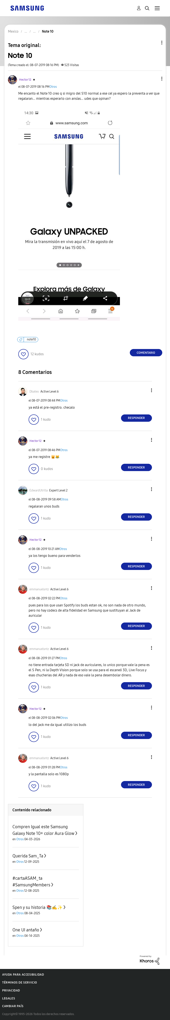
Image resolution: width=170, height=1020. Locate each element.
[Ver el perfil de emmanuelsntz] (39, 589)
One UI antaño (25, 929)
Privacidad (11, 990)
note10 (31, 339)
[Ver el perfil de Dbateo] (34, 391)
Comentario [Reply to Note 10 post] (146, 353)
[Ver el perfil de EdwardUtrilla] (38, 490)
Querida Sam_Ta (27, 855)
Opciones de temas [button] (154, 42)
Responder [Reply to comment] (136, 418)
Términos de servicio (19, 982)
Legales (8, 998)
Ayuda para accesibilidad (23, 974)
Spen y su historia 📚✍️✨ (37, 907)
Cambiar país (12, 1006)
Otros (53, 87)
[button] (154, 78)
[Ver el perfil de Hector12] (25, 80)
